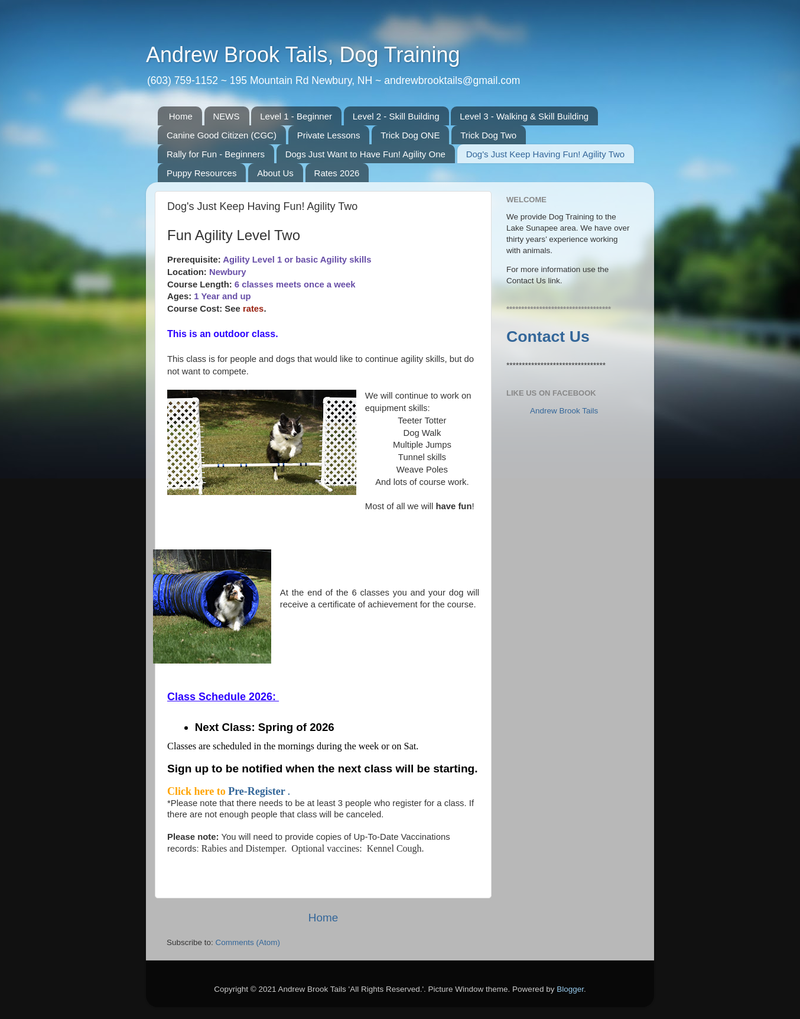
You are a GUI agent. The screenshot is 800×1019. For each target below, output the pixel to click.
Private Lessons (328, 135)
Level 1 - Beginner (296, 116)
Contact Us (548, 336)
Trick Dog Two (488, 135)
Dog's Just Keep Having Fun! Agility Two (545, 154)
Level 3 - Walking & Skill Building (524, 116)
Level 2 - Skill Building (396, 116)
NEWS (226, 116)
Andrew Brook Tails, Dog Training (303, 55)
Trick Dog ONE (410, 135)
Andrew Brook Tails (564, 410)
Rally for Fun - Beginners (216, 154)
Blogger (570, 989)
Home (181, 116)
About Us (275, 173)
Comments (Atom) (248, 942)
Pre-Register (258, 791)
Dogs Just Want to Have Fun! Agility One (365, 154)
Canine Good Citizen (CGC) (222, 135)
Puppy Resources (201, 173)
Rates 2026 (337, 173)
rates (253, 308)
